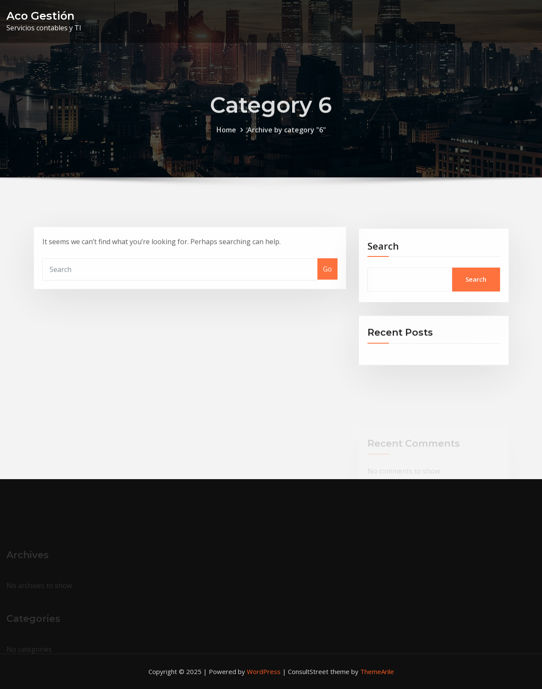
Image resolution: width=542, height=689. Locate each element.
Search (383, 255)
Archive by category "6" (286, 135)
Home (226, 135)
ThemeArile (377, 671)
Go (327, 277)
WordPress (264, 671)
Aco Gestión (40, 15)
